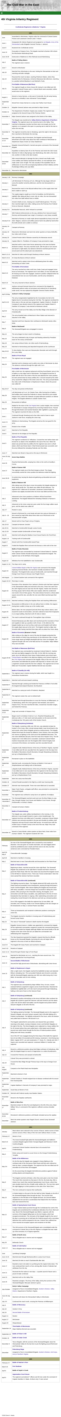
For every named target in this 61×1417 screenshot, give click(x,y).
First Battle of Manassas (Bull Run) (23, 84)
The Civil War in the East (23, 4)
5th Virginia (33, 567)
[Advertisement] (30, 1401)
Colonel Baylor (16, 657)
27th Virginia (18, 659)
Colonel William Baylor (19, 567)
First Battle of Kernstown (20, 267)
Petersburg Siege (18, 1349)
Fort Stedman (17, 1366)
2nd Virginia (32, 405)
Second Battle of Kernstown (21, 1312)
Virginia (43, 27)
